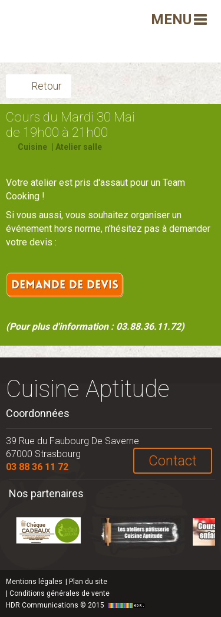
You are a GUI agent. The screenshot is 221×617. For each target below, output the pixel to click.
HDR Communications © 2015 (77, 605)
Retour (46, 86)
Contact (173, 460)
